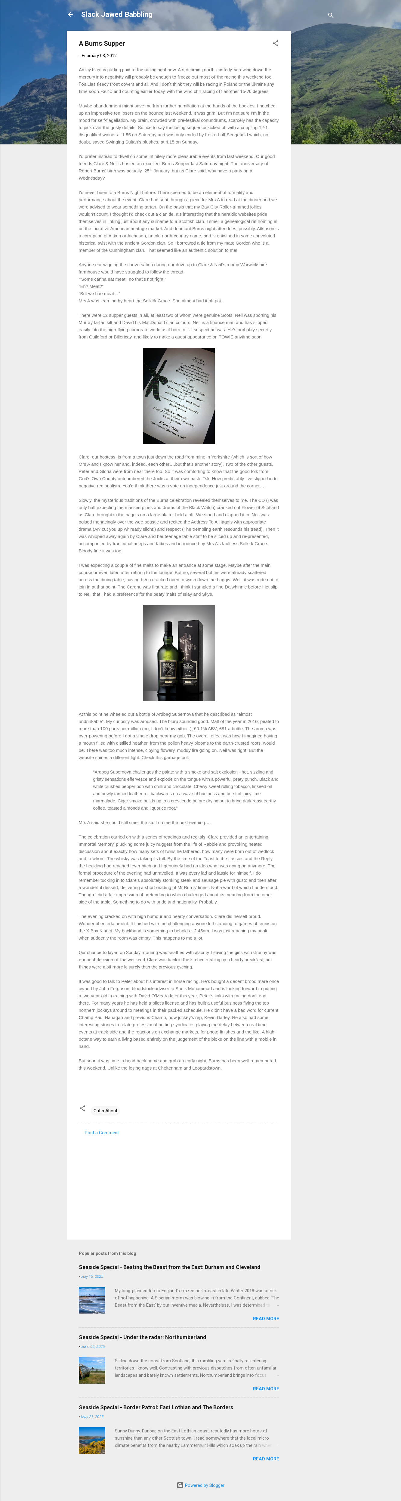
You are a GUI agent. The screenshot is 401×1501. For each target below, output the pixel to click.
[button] (275, 44)
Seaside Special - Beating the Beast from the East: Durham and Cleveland (170, 1267)
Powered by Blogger (200, 1485)
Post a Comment (102, 1132)
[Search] (331, 16)
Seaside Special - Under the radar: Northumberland (142, 1337)
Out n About (105, 1110)
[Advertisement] (315, 121)
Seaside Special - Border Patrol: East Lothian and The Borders (156, 1407)
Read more (266, 1318)
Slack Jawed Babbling (117, 14)
